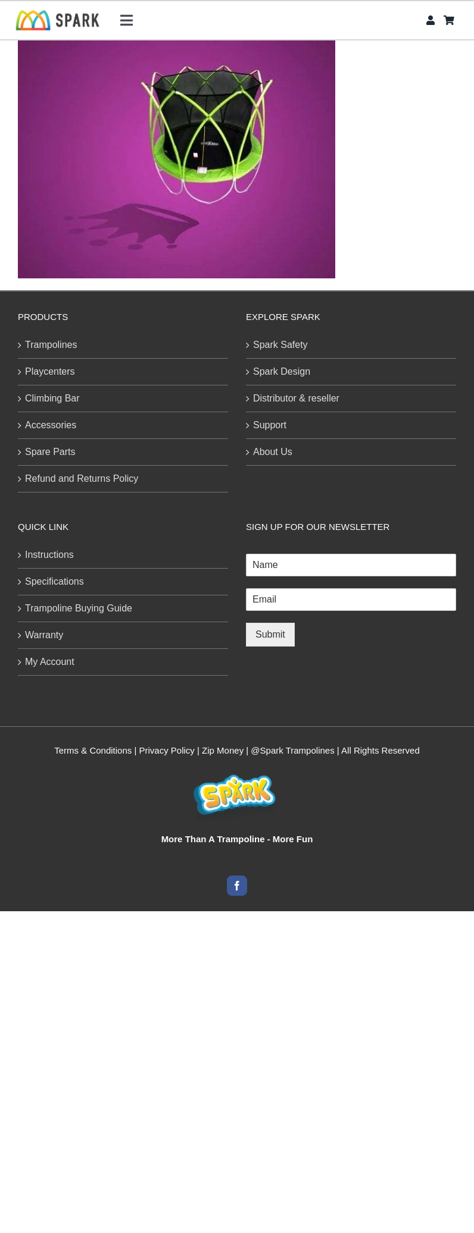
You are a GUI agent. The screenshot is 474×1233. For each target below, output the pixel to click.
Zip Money (223, 750)
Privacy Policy (167, 750)
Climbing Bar (52, 398)
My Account (49, 662)
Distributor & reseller (296, 398)
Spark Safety (280, 345)
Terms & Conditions (93, 750)
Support (269, 425)
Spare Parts (50, 452)
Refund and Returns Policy (81, 478)
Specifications (54, 581)
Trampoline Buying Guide (78, 608)
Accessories (50, 425)
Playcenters (50, 371)
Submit (270, 634)
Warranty (44, 635)
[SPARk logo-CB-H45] (57, 13)
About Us (272, 452)
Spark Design (281, 371)
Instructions (49, 555)
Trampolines (51, 345)
